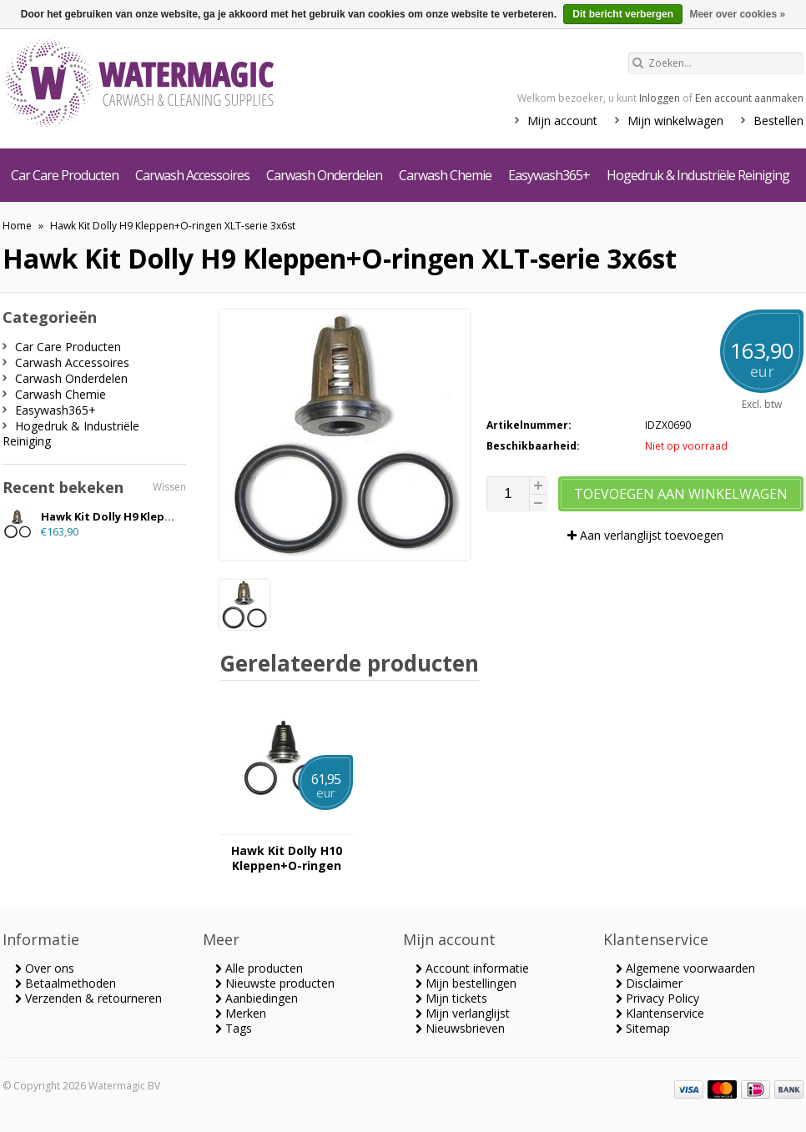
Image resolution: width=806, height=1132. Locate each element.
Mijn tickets (451, 998)
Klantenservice (660, 1013)
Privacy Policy (657, 998)
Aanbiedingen (256, 998)
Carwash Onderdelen (324, 175)
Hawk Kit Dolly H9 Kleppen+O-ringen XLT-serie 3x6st (172, 226)
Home (17, 226)
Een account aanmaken (749, 98)
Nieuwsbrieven (460, 1028)
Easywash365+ (549, 175)
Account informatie (472, 968)
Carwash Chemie (445, 175)
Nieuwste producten (275, 983)
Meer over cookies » (737, 14)
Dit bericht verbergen (622, 14)
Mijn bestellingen (466, 983)
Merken (240, 1013)
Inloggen (659, 98)
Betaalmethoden (65, 983)
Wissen (169, 487)
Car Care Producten (64, 175)
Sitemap (643, 1028)
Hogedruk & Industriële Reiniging (698, 175)
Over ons (44, 968)
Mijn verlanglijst (463, 1013)
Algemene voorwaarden (685, 968)
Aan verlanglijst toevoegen (645, 535)
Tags (233, 1028)
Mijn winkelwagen (675, 120)
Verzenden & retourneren (88, 998)
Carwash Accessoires (192, 175)
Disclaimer (649, 983)
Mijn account (562, 120)
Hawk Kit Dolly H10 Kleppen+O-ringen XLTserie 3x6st (286, 858)
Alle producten (259, 968)
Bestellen (778, 120)
